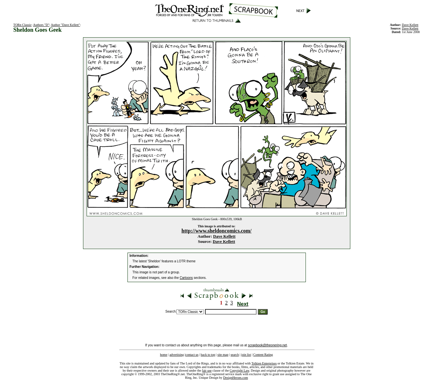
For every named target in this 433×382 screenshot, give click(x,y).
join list (246, 354)
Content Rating (263, 354)
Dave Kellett (224, 236)
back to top (208, 354)
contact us (192, 354)
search (235, 354)
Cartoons (186, 278)
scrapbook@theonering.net (267, 345)
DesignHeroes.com (235, 377)
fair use (207, 370)
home (163, 354)
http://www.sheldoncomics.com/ (217, 230)
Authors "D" (41, 25)
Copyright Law (239, 370)
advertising (177, 354)
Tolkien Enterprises (264, 363)
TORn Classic (22, 25)
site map (222, 354)
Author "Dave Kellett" (65, 25)
